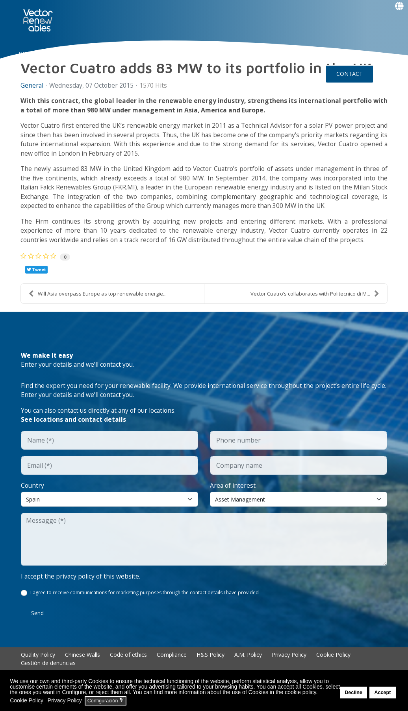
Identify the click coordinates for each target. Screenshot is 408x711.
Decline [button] (353, 692)
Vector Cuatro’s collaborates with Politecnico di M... (314, 297)
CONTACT (349, 73)
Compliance (172, 659)
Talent (196, 53)
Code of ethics (128, 659)
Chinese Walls (82, 659)
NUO (68, 53)
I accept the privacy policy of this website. (81, 581)
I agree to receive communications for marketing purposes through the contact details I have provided (144, 597)
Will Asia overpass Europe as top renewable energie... (98, 297)
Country (33, 490)
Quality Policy (38, 659)
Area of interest (233, 490)
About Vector (107, 53)
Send (37, 618)
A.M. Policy (248, 659)
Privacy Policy (289, 659)
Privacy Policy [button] (65, 700)
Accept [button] (382, 692)
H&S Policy (210, 659)
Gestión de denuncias (48, 668)
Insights (242, 53)
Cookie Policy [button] (26, 700)
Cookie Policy (333, 659)
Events (38, 93)
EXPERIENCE (157, 53)
